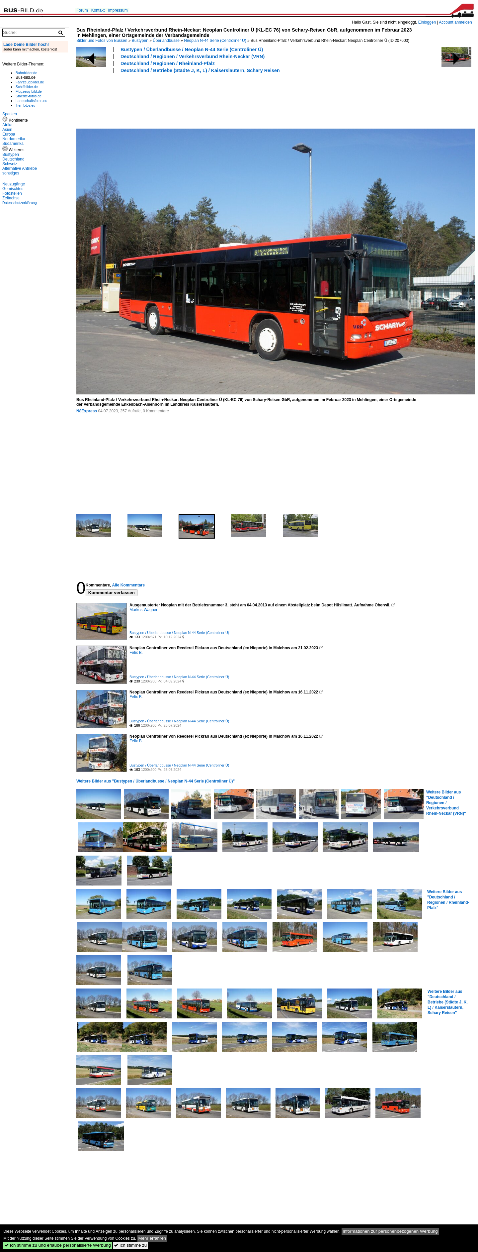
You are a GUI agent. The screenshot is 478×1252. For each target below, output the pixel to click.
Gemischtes (12, 188)
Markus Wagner (143, 609)
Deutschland (13, 159)
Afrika (7, 125)
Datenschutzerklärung (19, 203)
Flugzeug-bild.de (29, 91)
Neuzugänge (13, 184)
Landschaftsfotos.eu (31, 101)
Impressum (117, 10)
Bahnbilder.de (26, 73)
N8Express (86, 411)
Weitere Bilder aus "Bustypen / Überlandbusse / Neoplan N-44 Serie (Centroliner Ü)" (155, 781)
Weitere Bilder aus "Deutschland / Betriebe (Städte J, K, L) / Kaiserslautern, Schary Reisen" (448, 1002)
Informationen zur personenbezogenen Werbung (390, 1231)
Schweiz (9, 163)
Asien (7, 129)
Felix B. (136, 652)
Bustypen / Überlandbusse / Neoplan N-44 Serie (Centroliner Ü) (191, 49)
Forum (82, 10)
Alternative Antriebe (19, 168)
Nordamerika (13, 139)
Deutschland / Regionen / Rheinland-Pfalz (167, 63)
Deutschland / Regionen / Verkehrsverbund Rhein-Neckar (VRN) (192, 56)
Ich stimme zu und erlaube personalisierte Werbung (57, 1245)
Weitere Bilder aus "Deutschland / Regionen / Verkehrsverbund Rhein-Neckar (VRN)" (446, 803)
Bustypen (140, 40)
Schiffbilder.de (27, 87)
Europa (8, 134)
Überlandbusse (166, 40)
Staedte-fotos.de (28, 96)
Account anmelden (455, 22)
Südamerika (13, 143)
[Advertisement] (197, 100)
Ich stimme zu (130, 1245)
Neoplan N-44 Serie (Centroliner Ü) (215, 40)
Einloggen (427, 22)
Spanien (9, 114)
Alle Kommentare (128, 585)
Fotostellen (12, 193)
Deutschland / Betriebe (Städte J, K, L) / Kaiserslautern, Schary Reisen (200, 70)
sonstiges (10, 173)
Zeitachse (11, 198)
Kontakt (98, 10)
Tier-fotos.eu (25, 105)
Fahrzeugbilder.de (30, 82)
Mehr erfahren (152, 1238)
